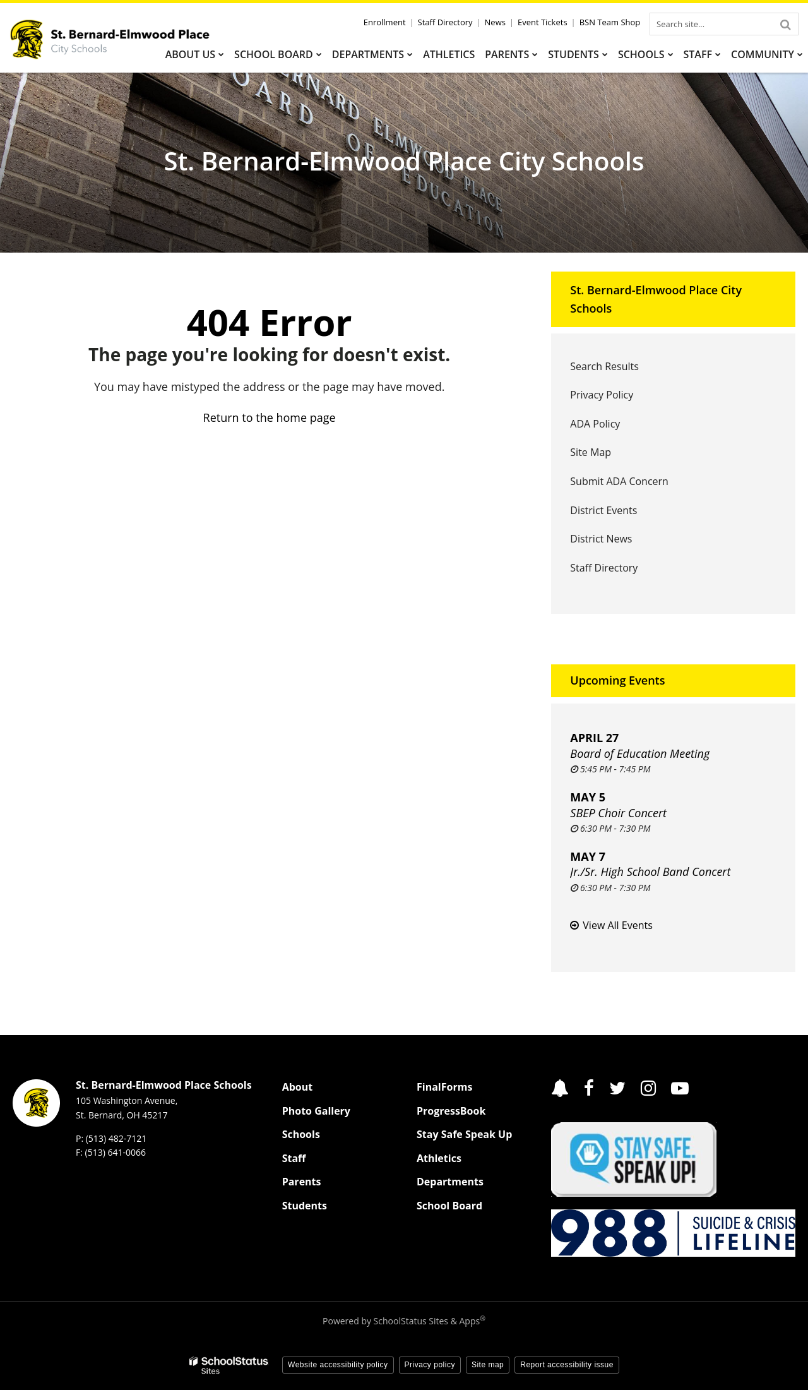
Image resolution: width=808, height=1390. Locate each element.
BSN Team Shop (610, 22)
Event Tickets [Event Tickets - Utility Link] (542, 22)
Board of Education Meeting (640, 753)
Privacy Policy (601, 395)
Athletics (439, 1158)
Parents (301, 1182)
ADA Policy (595, 424)
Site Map (590, 452)
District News (601, 539)
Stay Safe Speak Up (464, 1134)
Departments (450, 1182)
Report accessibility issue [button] (567, 1364)
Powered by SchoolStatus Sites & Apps (404, 1321)
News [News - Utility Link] (495, 22)
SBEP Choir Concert (618, 812)
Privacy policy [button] (430, 1364)
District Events (603, 510)
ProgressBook (451, 1111)
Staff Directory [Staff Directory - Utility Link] (445, 22)
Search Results (604, 366)
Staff (294, 1158)
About (297, 1087)
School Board (449, 1206)
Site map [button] (488, 1364)
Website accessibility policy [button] (338, 1364)
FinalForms (444, 1087)
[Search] (785, 24)
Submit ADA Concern (619, 481)
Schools (301, 1134)
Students (304, 1206)
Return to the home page (269, 417)
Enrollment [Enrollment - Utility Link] (385, 22)
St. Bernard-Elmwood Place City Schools (656, 299)
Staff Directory (604, 568)
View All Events (617, 925)
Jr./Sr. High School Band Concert (650, 871)
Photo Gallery (316, 1111)
